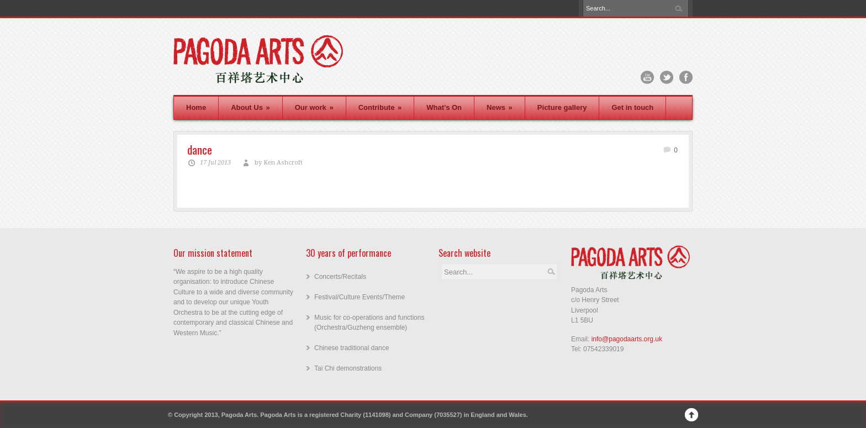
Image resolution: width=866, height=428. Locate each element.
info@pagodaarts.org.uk (627, 339)
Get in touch (632, 107)
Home (196, 107)
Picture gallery (562, 107)
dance (199, 149)
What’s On (444, 107)
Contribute (380, 107)
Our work (314, 107)
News (500, 107)
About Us (250, 107)
